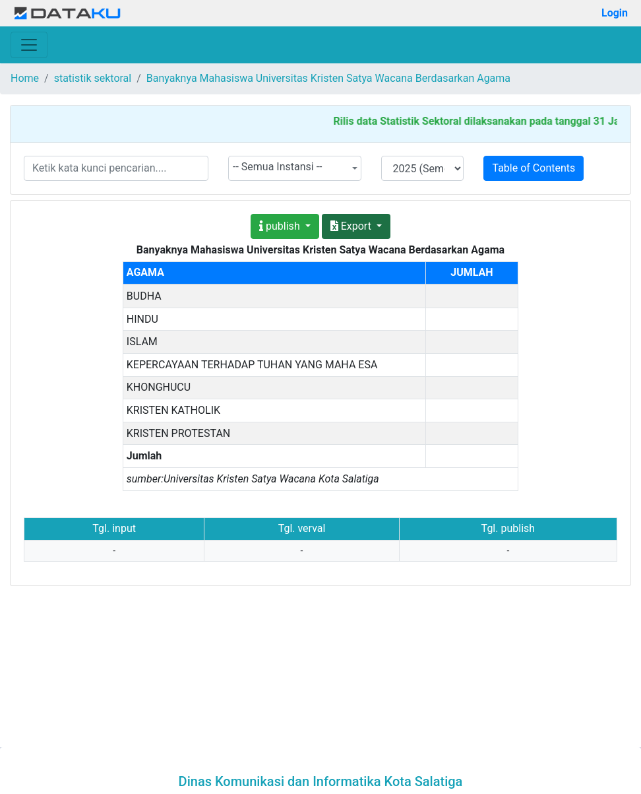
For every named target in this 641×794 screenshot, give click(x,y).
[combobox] (295, 168)
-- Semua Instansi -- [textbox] (277, 166)
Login (614, 13)
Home (25, 78)
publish (281, 226)
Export (352, 226)
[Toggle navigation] (29, 45)
